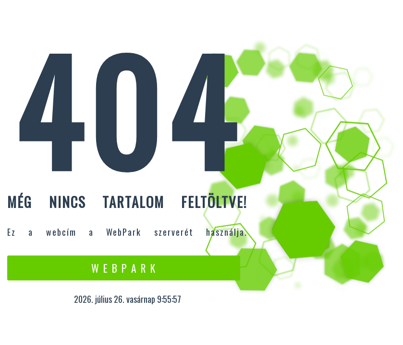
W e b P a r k (123, 268)
